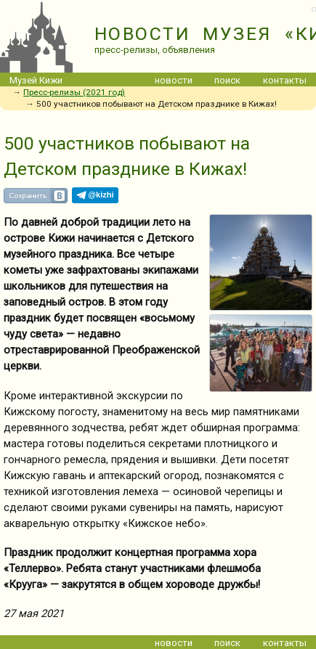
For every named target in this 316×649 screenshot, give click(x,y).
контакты (285, 80)
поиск (227, 80)
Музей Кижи (35, 80)
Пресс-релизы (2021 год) (74, 92)
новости (174, 80)
